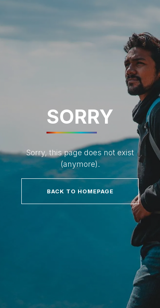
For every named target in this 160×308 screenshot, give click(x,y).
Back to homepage (80, 191)
